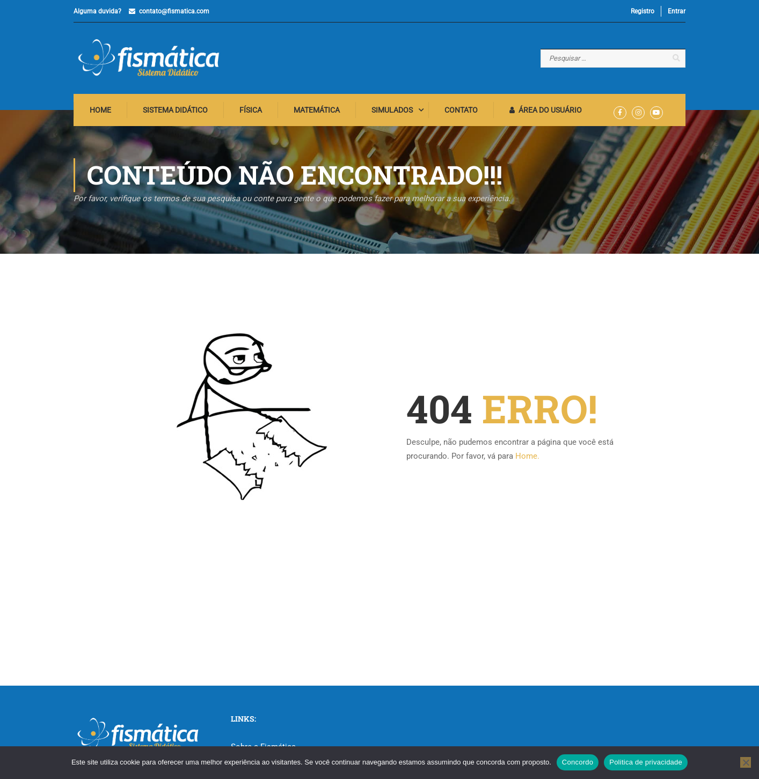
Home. (527, 456)
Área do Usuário (545, 110)
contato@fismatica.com (174, 11)
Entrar (676, 11)
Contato (461, 110)
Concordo (577, 762)
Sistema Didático (175, 110)
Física (250, 110)
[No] (745, 762)
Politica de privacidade (645, 762)
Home (100, 110)
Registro (642, 11)
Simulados (392, 110)
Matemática (317, 110)
